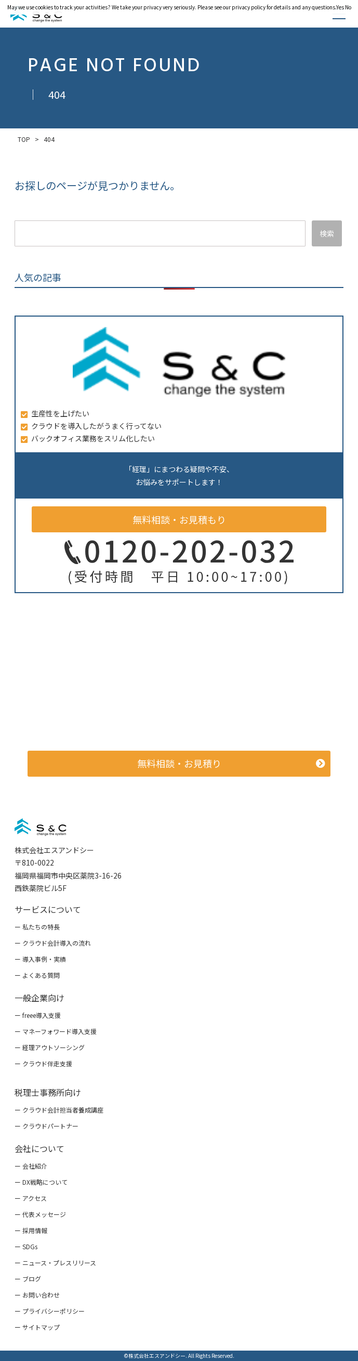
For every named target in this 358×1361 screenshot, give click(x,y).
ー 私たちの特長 (37, 926)
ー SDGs (26, 1246)
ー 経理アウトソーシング (50, 1047)
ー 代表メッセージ (40, 1214)
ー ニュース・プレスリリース (55, 1262)
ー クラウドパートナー (46, 1125)
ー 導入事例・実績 (40, 958)
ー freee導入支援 (38, 1015)
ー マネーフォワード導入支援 (56, 1031)
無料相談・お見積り (179, 763)
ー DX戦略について (41, 1181)
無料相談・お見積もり (179, 519)
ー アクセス (31, 1198)
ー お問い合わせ (37, 1294)
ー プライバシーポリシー (50, 1310)
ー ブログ (28, 1278)
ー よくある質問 (37, 975)
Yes (340, 7)
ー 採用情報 (31, 1230)
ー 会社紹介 (31, 1165)
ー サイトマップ (37, 1327)
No (348, 7)
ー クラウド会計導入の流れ (53, 942)
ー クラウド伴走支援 (43, 1063)
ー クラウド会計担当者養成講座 (59, 1109)
